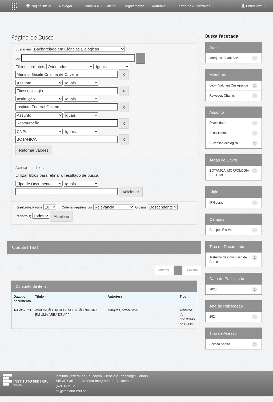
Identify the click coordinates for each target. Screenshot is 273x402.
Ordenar (141, 207)
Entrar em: (254, 6)
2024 (213, 316)
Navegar (67, 6)
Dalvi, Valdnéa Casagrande (229, 85)
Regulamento (134, 6)
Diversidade (218, 123)
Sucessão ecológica (224, 143)
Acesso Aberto (220, 344)
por (17, 58)
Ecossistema (219, 133)
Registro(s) (23, 216)
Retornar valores (34, 150)
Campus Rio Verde (223, 230)
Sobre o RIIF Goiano (99, 6)
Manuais (160, 6)
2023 (213, 289)
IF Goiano (217, 202)
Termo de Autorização (195, 6)
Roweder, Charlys (222, 95)
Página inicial (38, 6)
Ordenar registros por (77, 207)
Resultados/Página (28, 207)
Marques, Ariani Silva (122, 310)
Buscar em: (23, 49)
